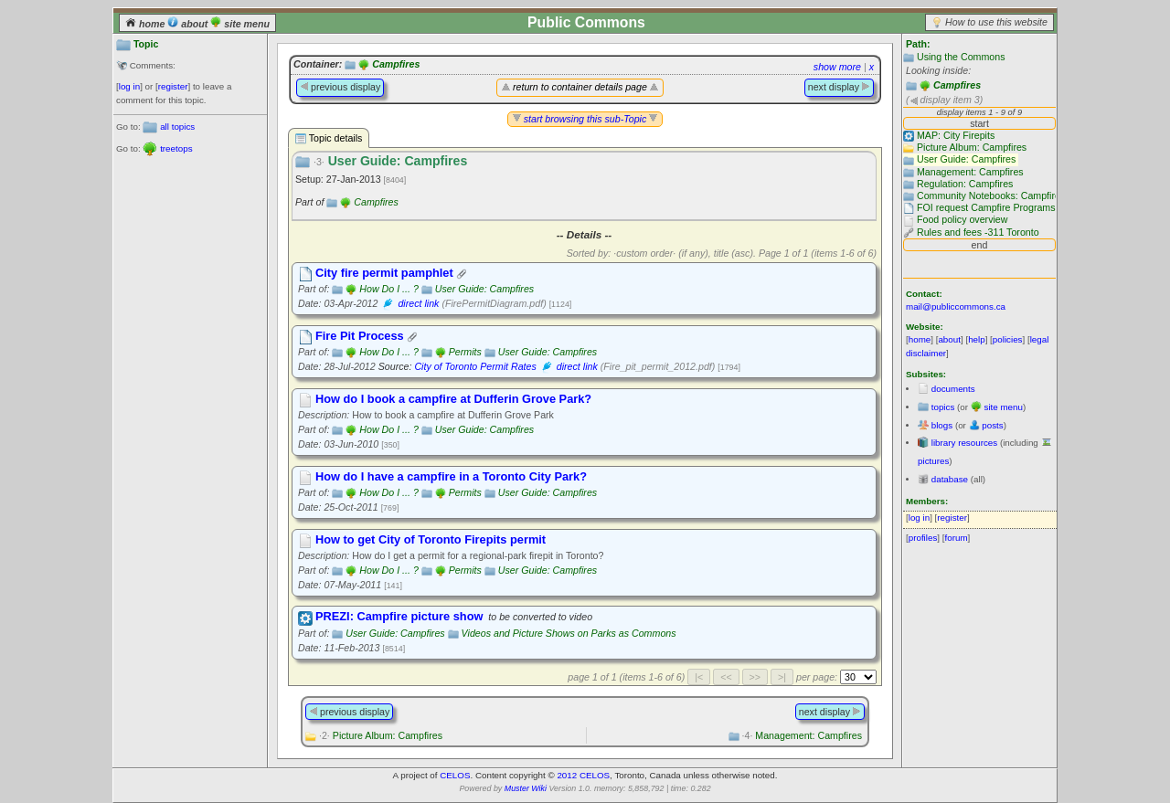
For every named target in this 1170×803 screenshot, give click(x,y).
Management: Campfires (802, 735)
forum (956, 538)
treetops (176, 148)
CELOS (455, 775)
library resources (964, 443)
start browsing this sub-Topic (585, 118)
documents (953, 389)
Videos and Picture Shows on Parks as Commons (569, 633)
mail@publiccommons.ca (955, 306)
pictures (933, 461)
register (173, 86)
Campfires (957, 84)
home (146, 23)
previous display (340, 86)
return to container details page (580, 86)
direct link (418, 303)
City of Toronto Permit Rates (475, 366)
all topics (177, 127)
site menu (240, 23)
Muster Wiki (526, 788)
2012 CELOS (583, 775)
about (188, 23)
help (976, 339)
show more (837, 66)
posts (992, 425)
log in (129, 86)
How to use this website (996, 21)
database (949, 479)
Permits (465, 351)
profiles (923, 538)
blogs (941, 425)
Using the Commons (961, 56)
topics (943, 407)
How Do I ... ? (389, 288)
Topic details (328, 138)
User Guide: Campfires (484, 288)
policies (1008, 339)
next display (839, 86)
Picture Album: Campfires (380, 735)
